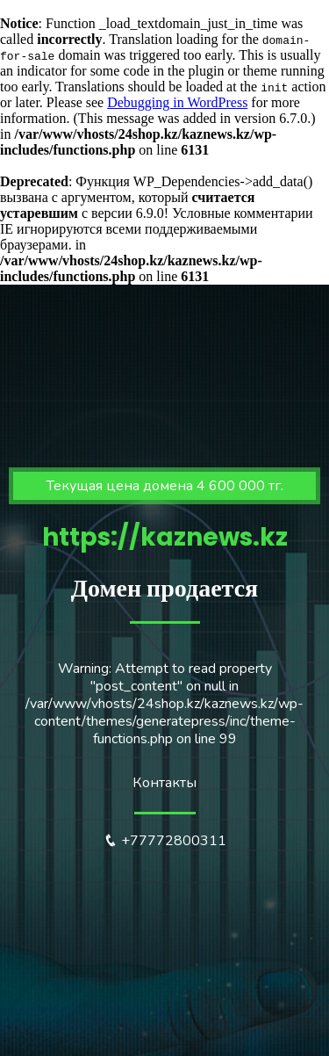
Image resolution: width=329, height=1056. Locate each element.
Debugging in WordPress (177, 102)
